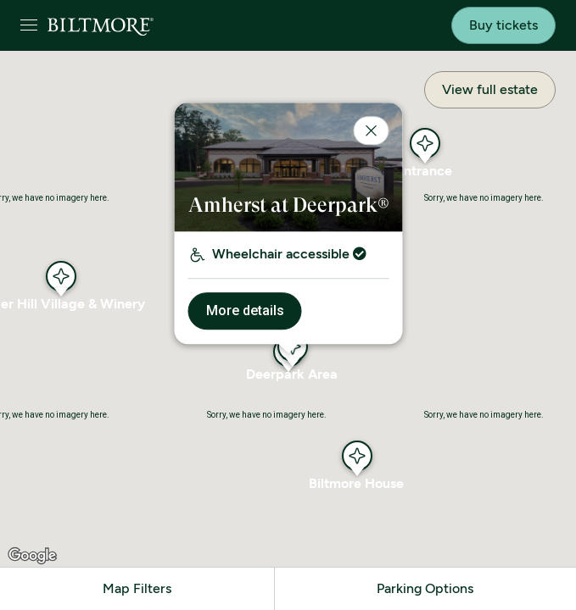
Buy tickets (503, 25)
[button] (357, 456)
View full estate (490, 89)
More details (244, 310)
